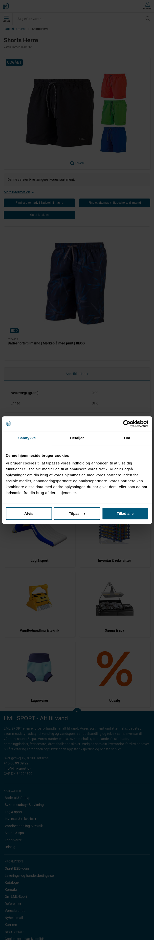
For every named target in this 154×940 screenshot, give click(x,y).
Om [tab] (127, 438)
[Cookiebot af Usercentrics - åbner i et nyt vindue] (126, 423)
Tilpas (77, 513)
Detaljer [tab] (77, 438)
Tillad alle (125, 513)
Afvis (28, 513)
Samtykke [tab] (27, 438)
